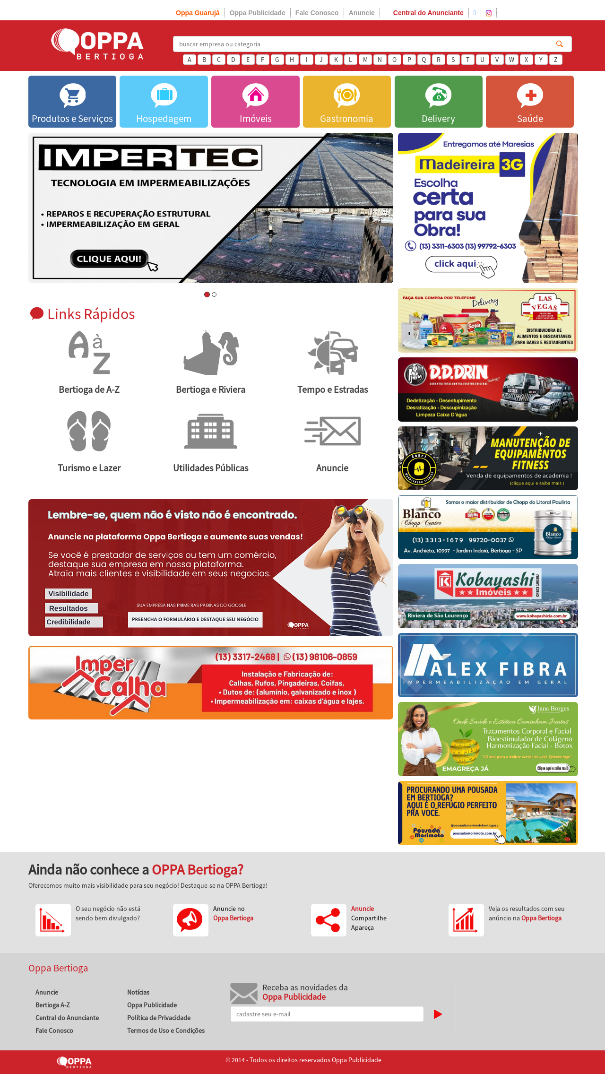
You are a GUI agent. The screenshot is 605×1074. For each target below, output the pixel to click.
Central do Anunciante (428, 13)
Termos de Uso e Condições (166, 1030)
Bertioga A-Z (52, 1005)
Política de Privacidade (158, 1017)
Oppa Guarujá (198, 13)
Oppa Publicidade (257, 13)
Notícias (138, 992)
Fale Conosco (317, 13)
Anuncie (362, 13)
